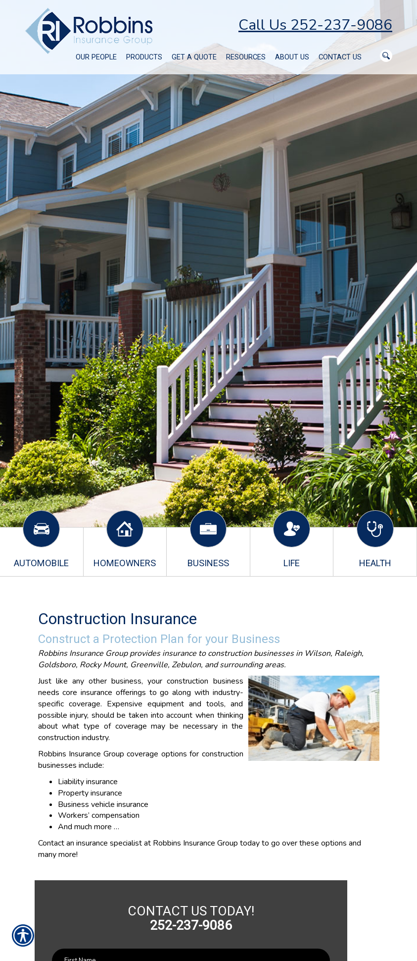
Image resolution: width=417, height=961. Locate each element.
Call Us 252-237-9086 (315, 25)
